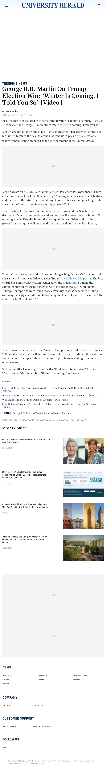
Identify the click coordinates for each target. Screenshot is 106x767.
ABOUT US (7, 706)
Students (42, 675)
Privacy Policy (40, 764)
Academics (7, 675)
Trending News (14, 83)
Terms (10, 764)
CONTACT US (38, 706)
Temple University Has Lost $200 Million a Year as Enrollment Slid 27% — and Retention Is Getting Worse (24, 539)
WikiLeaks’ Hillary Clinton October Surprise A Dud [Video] (35, 399)
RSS (4, 747)
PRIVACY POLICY (9, 726)
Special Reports (80, 675)
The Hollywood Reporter (75, 278)
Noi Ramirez (12, 111)
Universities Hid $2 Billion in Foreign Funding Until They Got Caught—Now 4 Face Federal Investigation (25, 505)
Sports (6, 679)
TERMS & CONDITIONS (42, 726)
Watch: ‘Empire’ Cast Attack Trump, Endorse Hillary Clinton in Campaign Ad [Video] (49, 395)
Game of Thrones (61, 413)
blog (47, 192)
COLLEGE (76, 679)
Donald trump (43, 413)
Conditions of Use (24, 764)
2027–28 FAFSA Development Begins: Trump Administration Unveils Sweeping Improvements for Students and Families (25, 475)
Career (41, 679)
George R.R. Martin (23, 413)
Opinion (6, 684)
